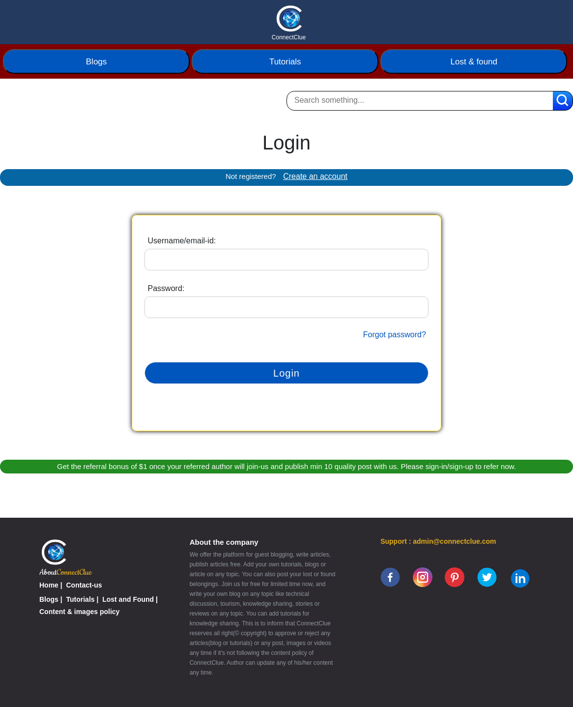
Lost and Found (128, 599)
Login (286, 373)
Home (48, 585)
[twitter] (487, 577)
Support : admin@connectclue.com (438, 541)
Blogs (96, 61)
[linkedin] (520, 578)
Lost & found (474, 61)
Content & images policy (79, 612)
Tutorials (285, 61)
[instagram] (422, 577)
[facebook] (390, 577)
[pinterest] (454, 577)
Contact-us (84, 585)
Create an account (315, 176)
